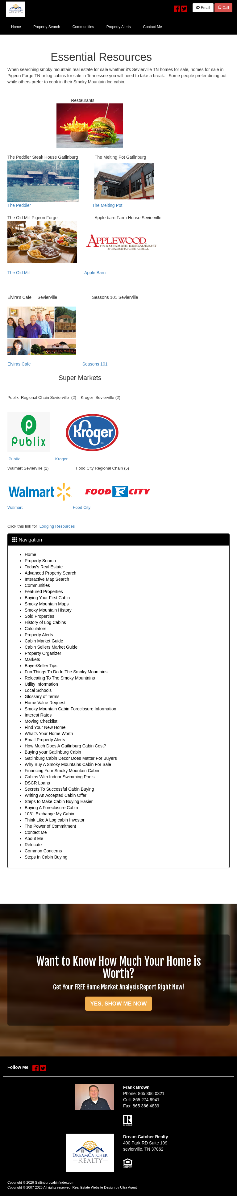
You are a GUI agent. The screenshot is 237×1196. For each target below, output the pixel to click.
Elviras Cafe (19, 364)
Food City (81, 507)
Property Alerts (39, 634)
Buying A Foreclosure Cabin (51, 807)
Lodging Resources (57, 526)
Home (30, 554)
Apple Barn (95, 272)
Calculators (35, 628)
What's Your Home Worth (49, 733)
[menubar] (86, 27)
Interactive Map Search (47, 579)
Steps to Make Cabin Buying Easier (59, 801)
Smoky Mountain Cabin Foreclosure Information (70, 708)
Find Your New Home (45, 727)
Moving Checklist (41, 721)
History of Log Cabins (45, 622)
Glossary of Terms (42, 696)
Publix (14, 459)
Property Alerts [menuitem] (118, 27)
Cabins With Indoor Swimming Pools (59, 776)
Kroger (61, 459)
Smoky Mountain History (48, 610)
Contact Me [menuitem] (152, 27)
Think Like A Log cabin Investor (55, 820)
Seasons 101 (95, 364)
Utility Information (41, 684)
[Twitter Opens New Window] (184, 7)
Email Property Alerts (45, 739)
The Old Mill (19, 272)
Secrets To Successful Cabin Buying (59, 789)
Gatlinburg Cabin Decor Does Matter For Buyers (71, 758)
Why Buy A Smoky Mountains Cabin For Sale (68, 764)
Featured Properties (44, 591)
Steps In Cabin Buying (46, 857)
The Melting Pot (107, 205)
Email (203, 8)
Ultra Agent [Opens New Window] (128, 1187)
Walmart (15, 507)
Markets (32, 659)
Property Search (40, 560)
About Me (34, 838)
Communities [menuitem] (83, 27)
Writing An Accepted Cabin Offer (55, 795)
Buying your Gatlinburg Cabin (53, 752)
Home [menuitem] (16, 27)
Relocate (33, 844)
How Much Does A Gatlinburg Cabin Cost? (65, 745)
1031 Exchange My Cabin (49, 813)
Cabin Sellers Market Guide (51, 647)
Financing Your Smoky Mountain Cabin (62, 770)
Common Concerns (43, 850)
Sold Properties (39, 616)
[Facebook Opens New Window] (177, 7)
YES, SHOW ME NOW (118, 1004)
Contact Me (36, 832)
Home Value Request (45, 702)
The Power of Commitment (50, 826)
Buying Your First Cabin (47, 597)
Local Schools (38, 690)
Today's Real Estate (44, 566)
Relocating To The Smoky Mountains (60, 677)
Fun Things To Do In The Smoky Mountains (66, 671)
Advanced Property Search (50, 573)
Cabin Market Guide (44, 640)
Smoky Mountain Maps (47, 603)
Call (223, 8)
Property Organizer (43, 653)
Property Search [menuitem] (46, 27)
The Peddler (19, 205)
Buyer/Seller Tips (41, 665)
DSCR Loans (37, 782)
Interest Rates (38, 715)
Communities (37, 585)
